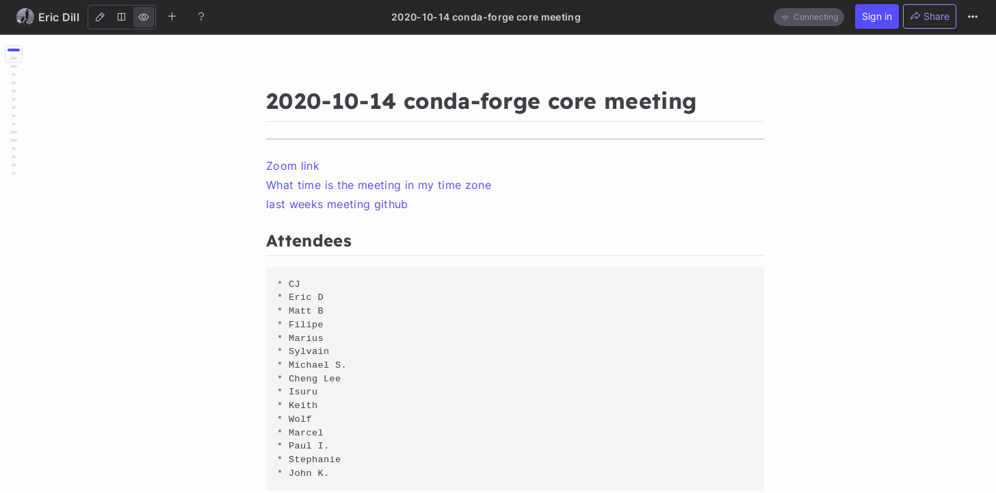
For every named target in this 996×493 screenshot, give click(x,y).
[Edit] (100, 17)
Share (929, 16)
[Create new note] (172, 16)
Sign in (877, 16)
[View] (143, 17)
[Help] (201, 16)
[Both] (122, 17)
